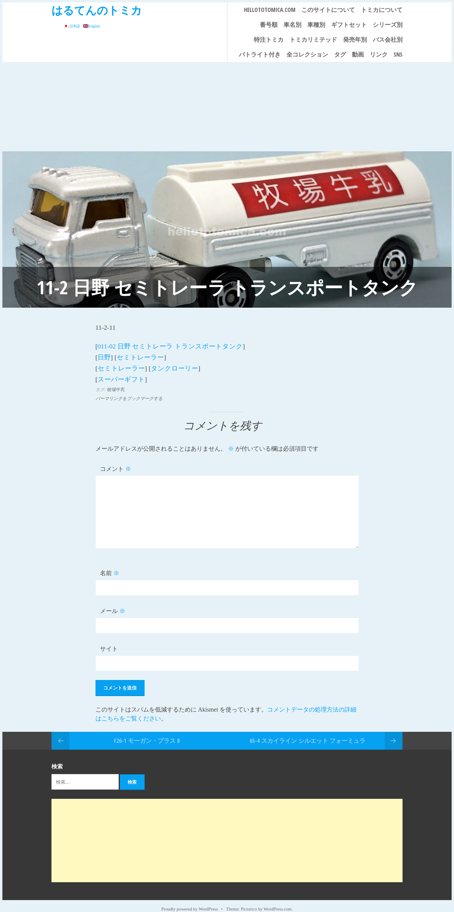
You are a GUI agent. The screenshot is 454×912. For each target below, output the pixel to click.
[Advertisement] (227, 106)
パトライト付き (260, 54)
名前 (109, 565)
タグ (340, 54)
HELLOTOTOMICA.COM (269, 10)
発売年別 (355, 39)
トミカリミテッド (313, 39)
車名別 (292, 25)
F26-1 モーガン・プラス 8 (147, 732)
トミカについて (382, 10)
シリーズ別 (388, 25)
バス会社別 (388, 39)
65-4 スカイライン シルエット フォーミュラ (307, 732)
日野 (104, 354)
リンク (379, 54)
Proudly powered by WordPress (189, 900)
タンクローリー (174, 363)
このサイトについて (328, 10)
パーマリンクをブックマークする (129, 390)
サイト (109, 640)
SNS (398, 54)
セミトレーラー (140, 354)
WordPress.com (278, 900)
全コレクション (307, 54)
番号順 (269, 25)
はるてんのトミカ (96, 10)
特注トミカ (269, 39)
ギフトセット (349, 25)
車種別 (316, 25)
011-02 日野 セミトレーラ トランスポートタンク (170, 345)
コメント (115, 460)
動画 (358, 54)
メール (112, 603)
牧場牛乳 (116, 381)
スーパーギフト (121, 372)
